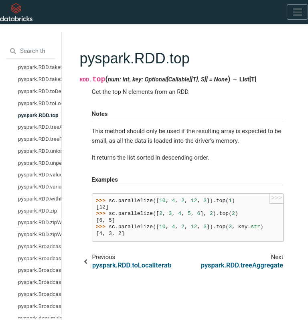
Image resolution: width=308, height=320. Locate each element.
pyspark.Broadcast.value (39, 306)
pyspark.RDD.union (39, 151)
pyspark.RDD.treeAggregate (39, 127)
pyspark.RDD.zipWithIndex (39, 222)
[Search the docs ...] (30, 51)
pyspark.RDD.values (39, 174)
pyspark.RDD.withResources (39, 198)
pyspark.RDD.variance (39, 186)
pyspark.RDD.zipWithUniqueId (39, 234)
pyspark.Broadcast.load (39, 270)
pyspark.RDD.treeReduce (39, 139)
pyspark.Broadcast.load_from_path (39, 282)
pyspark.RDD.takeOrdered (39, 67)
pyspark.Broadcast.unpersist (39, 294)
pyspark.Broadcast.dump (39, 258)
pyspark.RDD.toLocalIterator (39, 103)
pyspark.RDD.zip (37, 210)
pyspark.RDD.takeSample (39, 79)
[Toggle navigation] (297, 12)
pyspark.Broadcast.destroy (39, 246)
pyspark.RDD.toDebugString (39, 91)
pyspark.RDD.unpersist (39, 163)
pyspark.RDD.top (38, 115)
